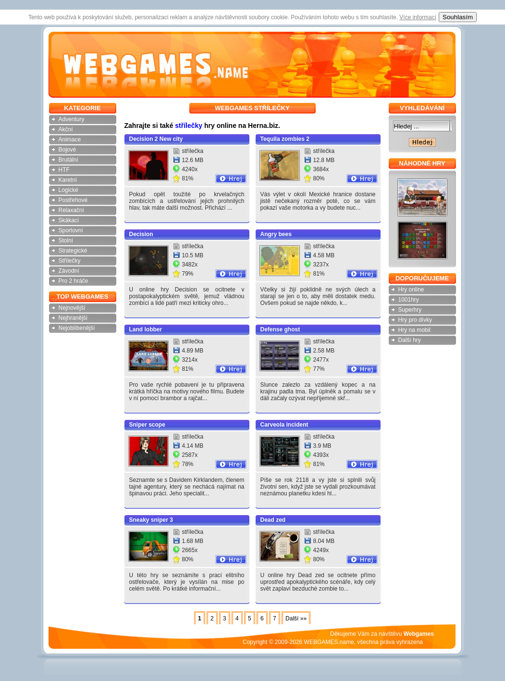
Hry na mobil (414, 330)
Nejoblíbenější (77, 328)
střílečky (188, 125)
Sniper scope (147, 424)
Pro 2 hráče (73, 280)
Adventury (72, 119)
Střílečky (70, 260)
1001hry (408, 299)
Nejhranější (73, 318)
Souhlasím (458, 17)
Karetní (68, 180)
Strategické (73, 250)
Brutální (68, 159)
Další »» (296, 618)
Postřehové (73, 200)
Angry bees (276, 234)
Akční (66, 129)
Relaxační (71, 210)
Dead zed (273, 520)
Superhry (410, 309)
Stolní (66, 240)
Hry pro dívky (415, 319)
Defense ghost (280, 329)
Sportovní (71, 230)
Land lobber (145, 329)
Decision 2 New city (156, 139)
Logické (68, 190)
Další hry (409, 340)
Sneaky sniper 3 (151, 520)
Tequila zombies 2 (284, 139)
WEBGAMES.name (329, 642)
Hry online (411, 289)
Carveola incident (284, 424)
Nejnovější (72, 307)
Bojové (67, 149)
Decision (141, 234)
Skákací (69, 220)
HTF (64, 169)
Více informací (417, 17)
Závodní (69, 270)
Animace (70, 139)
